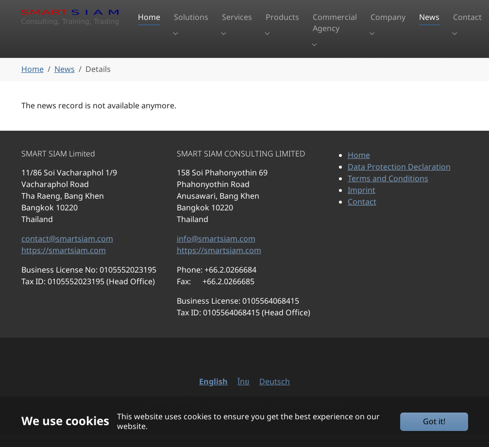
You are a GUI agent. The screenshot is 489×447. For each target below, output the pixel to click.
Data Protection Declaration (399, 180)
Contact (362, 215)
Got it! (434, 422)
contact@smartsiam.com (67, 252)
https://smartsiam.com (63, 264)
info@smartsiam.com (216, 252)
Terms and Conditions (388, 192)
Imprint (361, 203)
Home (359, 168)
